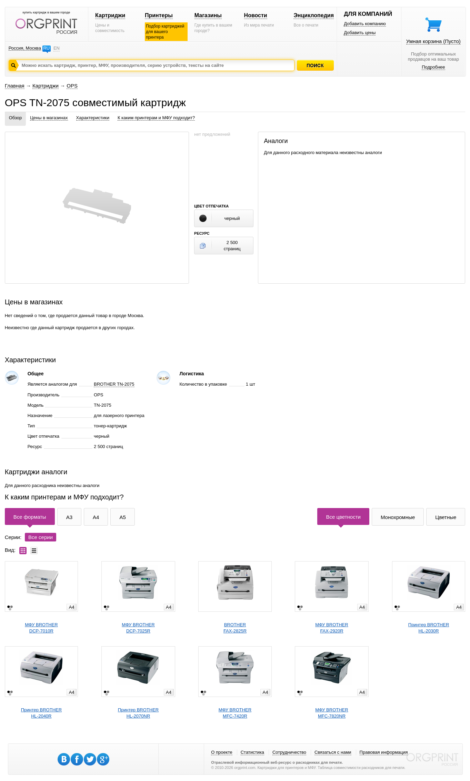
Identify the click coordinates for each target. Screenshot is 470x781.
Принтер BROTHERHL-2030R (428, 627)
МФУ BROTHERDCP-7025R (138, 627)
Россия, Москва (25, 48)
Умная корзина (433, 41)
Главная (14, 86)
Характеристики (92, 117)
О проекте (221, 752)
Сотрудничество (289, 752)
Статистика (252, 752)
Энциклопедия (313, 15)
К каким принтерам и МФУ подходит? (156, 117)
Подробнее (433, 67)
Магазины (208, 15)
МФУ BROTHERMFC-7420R (235, 713)
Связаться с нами (332, 752)
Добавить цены (360, 32)
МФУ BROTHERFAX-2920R (331, 627)
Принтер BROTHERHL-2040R (41, 713)
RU (46, 48)
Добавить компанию (365, 23)
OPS (72, 86)
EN (56, 48)
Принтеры (159, 15)
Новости (255, 15)
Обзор (15, 117)
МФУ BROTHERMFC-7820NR (331, 713)
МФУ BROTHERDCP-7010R (41, 627)
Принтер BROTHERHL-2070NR (138, 713)
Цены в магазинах (49, 117)
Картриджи (110, 15)
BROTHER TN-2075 (114, 384)
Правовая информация (384, 752)
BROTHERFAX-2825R (235, 627)
